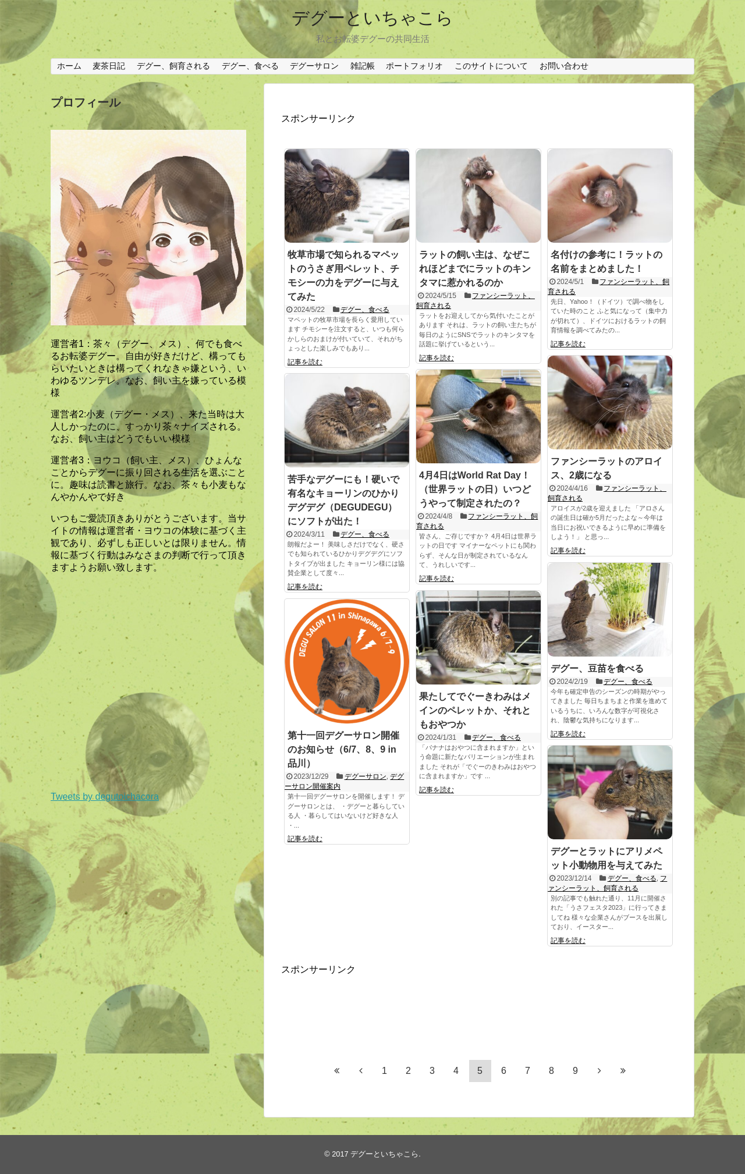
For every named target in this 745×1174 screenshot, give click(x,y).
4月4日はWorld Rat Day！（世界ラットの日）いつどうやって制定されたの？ (475, 489)
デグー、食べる (250, 65)
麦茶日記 (109, 65)
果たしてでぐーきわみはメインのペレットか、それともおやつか (475, 710)
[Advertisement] (374, 1005)
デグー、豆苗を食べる (597, 668)
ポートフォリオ (414, 65)
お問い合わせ (564, 65)
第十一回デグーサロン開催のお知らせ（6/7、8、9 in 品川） (343, 749)
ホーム (69, 65)
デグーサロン (314, 65)
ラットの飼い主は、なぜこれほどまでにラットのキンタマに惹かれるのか (475, 269)
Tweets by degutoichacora (105, 796)
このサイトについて (491, 65)
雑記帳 (362, 65)
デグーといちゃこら (372, 17)
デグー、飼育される (173, 65)
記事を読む (305, 362)
